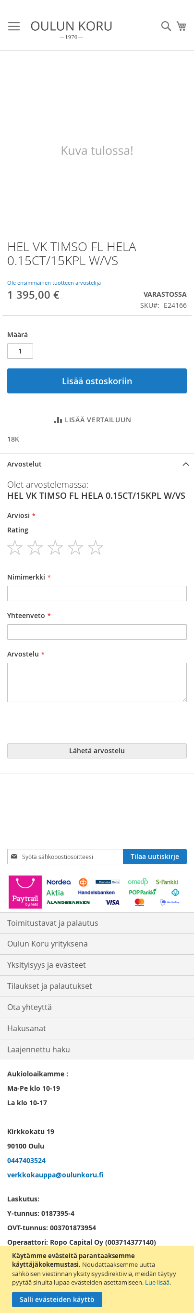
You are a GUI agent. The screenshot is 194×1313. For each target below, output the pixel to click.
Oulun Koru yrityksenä (47, 943)
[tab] (97, 464)
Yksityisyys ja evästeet (46, 965)
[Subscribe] (155, 856)
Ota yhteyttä (29, 1007)
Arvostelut (24, 463)
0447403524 (26, 1160)
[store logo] (71, 30)
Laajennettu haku (38, 1049)
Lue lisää (157, 1282)
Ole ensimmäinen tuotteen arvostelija (54, 282)
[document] (98, 1279)
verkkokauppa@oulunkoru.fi (55, 1174)
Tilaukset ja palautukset (49, 986)
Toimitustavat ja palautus (52, 923)
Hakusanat (26, 1028)
